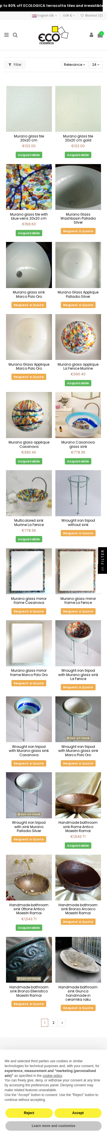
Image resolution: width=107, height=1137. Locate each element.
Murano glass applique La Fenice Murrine (78, 366)
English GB (45, 15)
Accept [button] (78, 1113)
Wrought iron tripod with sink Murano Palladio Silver (29, 826)
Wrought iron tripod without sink (78, 522)
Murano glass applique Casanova (29, 444)
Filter (15, 64)
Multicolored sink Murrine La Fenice (29, 522)
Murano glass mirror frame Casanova (29, 600)
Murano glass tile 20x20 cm (29, 138)
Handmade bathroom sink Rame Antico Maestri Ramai (78, 826)
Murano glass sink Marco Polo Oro (29, 294)
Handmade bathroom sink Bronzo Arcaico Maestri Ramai (78, 909)
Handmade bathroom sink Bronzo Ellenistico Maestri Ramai (29, 991)
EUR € (69, 15)
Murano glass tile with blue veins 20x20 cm (29, 216)
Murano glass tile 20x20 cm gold (78, 138)
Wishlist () (91, 15)
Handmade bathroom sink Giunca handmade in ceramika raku (78, 993)
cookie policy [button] (52, 1076)
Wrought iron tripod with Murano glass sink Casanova (29, 750)
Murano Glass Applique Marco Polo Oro (29, 366)
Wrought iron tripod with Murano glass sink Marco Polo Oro (78, 750)
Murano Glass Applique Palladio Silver (78, 294)
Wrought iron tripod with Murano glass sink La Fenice (78, 674)
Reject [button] (29, 1113)
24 (96, 64)
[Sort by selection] (74, 64)
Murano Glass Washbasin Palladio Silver (78, 218)
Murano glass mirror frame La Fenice (78, 600)
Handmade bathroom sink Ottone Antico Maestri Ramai (29, 909)
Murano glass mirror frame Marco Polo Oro (29, 672)
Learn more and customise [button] (53, 1126)
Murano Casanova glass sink (78, 444)
